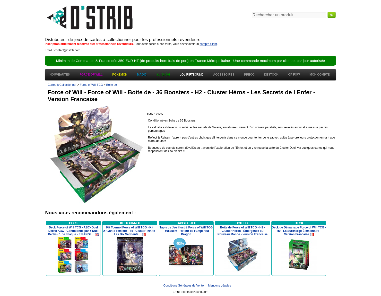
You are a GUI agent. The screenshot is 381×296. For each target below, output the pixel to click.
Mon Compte (320, 74)
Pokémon (119, 74)
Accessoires (223, 74)
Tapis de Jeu (186, 223)
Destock (271, 74)
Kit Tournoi (129, 223)
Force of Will (91, 74)
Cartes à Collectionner (62, 85)
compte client (208, 44)
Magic (142, 74)
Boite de (111, 85)
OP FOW (294, 74)
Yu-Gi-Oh (163, 74)
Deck (73, 223)
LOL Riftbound (191, 74)
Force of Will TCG (91, 85)
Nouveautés (60, 74)
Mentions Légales (219, 285)
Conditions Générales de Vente (183, 285)
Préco (249, 74)
